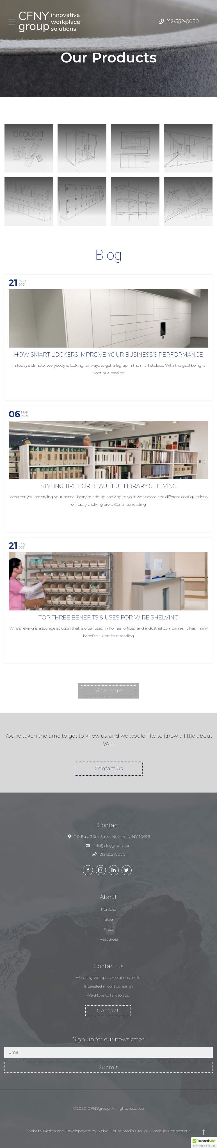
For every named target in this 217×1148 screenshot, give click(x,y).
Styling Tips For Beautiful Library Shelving (108, 486)
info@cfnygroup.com (113, 845)
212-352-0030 (182, 21)
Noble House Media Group (122, 1130)
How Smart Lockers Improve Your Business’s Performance (108, 354)
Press (108, 929)
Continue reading (109, 372)
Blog (108, 919)
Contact (108, 1010)
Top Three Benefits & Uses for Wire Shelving (108, 617)
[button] (204, 1142)
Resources (108, 939)
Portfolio (108, 909)
